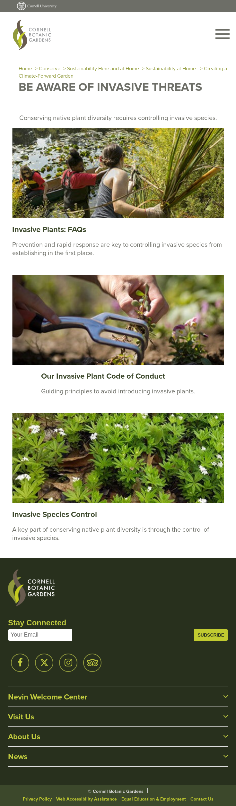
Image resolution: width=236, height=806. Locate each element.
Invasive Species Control (54, 514)
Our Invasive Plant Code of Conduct (103, 376)
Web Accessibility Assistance (86, 799)
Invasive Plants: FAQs (49, 229)
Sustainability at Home (171, 68)
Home (25, 68)
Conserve (49, 68)
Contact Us (202, 799)
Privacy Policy (37, 799)
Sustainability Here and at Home (103, 68)
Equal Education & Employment (153, 799)
